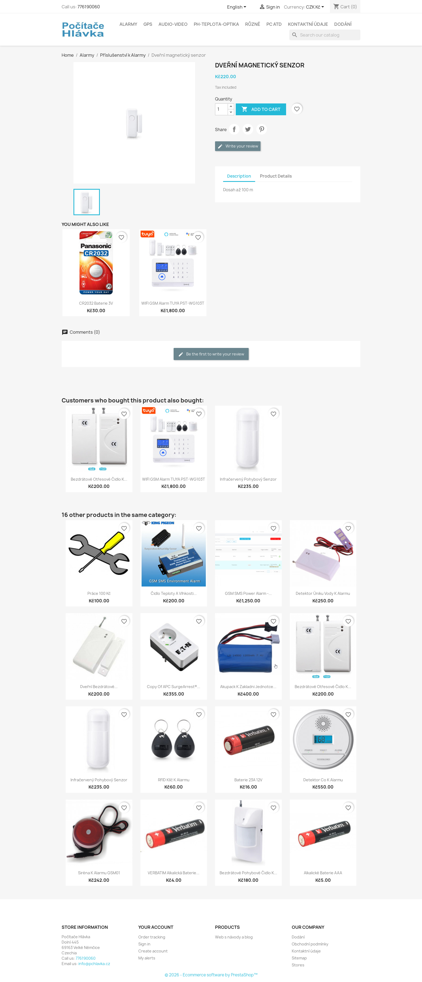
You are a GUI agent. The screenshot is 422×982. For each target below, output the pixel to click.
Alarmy (128, 24)
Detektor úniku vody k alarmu (323, 593)
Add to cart (260, 109)
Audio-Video (173, 24)
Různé (252, 24)
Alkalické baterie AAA (323, 872)
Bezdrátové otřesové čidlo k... (99, 479)
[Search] (324, 35)
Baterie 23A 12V (248, 779)
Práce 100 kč (99, 593)
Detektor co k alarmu (323, 779)
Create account (153, 951)
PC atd (274, 24)
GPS (147, 24)
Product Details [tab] (276, 176)
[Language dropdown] (237, 7)
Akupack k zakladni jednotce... (248, 686)
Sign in (144, 944)
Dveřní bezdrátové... (99, 686)
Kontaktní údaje (308, 24)
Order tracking (151, 937)
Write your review (237, 146)
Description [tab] (239, 176)
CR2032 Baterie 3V (96, 303)
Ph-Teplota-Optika (216, 24)
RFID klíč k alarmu (173, 779)
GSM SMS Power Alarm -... (248, 593)
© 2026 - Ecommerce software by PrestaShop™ (211, 975)
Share (234, 129)
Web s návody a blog (234, 937)
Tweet (247, 129)
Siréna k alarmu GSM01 (99, 872)
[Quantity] (221, 109)
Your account (155, 927)
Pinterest (261, 129)
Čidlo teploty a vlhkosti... (174, 593)
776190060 (89, 7)
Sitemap (299, 958)
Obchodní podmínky (310, 944)
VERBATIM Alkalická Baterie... (173, 872)
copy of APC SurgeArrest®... (173, 686)
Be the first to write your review (211, 354)
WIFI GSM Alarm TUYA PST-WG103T (172, 303)
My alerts (146, 958)
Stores (298, 964)
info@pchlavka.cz (94, 963)
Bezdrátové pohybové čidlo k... (248, 872)
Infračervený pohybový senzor (248, 479)
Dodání (342, 24)
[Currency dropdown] (316, 7)
